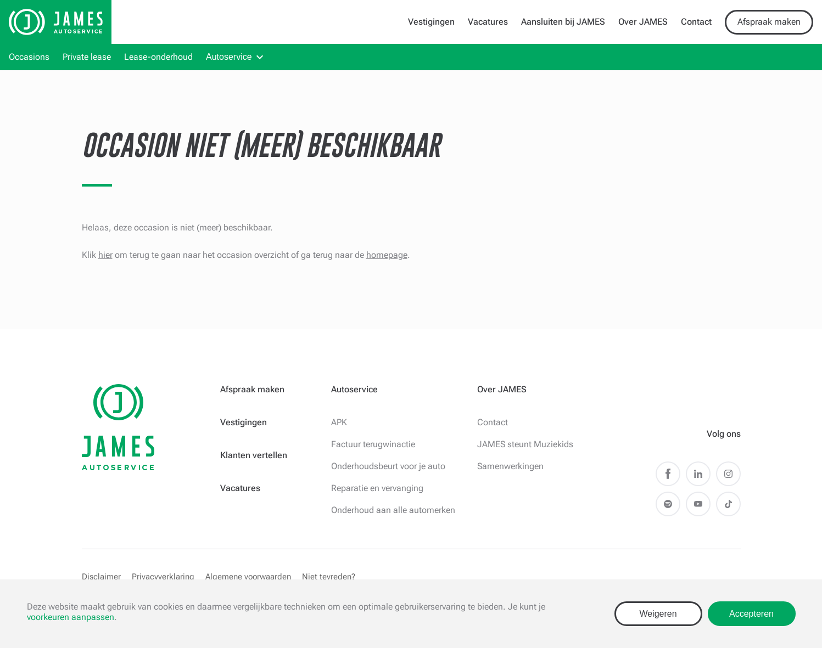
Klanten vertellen (253, 455)
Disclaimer (101, 577)
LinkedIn (698, 473)
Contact (696, 21)
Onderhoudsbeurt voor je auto (388, 466)
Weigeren (657, 613)
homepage (386, 255)
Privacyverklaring (163, 577)
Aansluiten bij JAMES (563, 21)
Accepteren (751, 613)
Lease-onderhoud (158, 57)
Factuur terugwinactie (373, 444)
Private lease (87, 57)
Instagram (728, 473)
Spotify (668, 504)
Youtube (698, 504)
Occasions (29, 57)
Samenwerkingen (510, 466)
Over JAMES (643, 21)
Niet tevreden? (328, 577)
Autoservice (229, 56)
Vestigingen (431, 21)
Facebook (668, 473)
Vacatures (488, 21)
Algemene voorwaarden (248, 577)
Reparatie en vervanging (377, 488)
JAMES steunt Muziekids (525, 444)
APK (339, 422)
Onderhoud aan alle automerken (393, 510)
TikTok (728, 504)
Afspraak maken (769, 21)
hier (105, 255)
